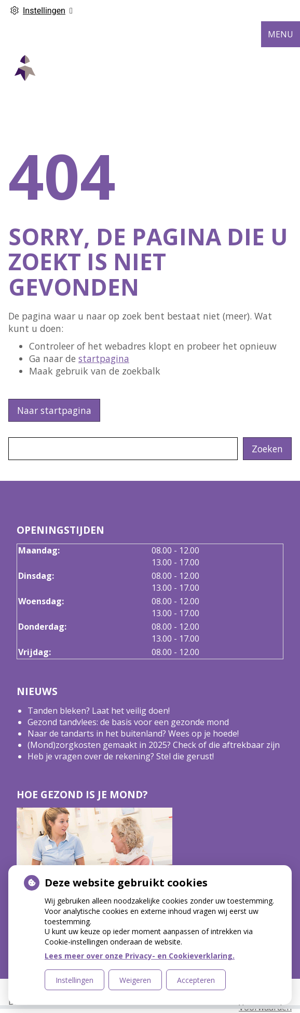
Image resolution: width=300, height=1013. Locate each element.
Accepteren (196, 980)
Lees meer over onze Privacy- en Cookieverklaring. (140, 956)
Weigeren (135, 980)
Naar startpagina (54, 410)
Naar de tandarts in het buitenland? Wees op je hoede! (133, 733)
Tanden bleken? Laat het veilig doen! (99, 710)
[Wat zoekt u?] (123, 448)
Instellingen (74, 980)
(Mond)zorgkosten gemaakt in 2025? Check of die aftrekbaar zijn (154, 745)
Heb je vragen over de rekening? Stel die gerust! (121, 756)
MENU (280, 34)
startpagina (103, 358)
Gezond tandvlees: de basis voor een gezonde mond (128, 722)
